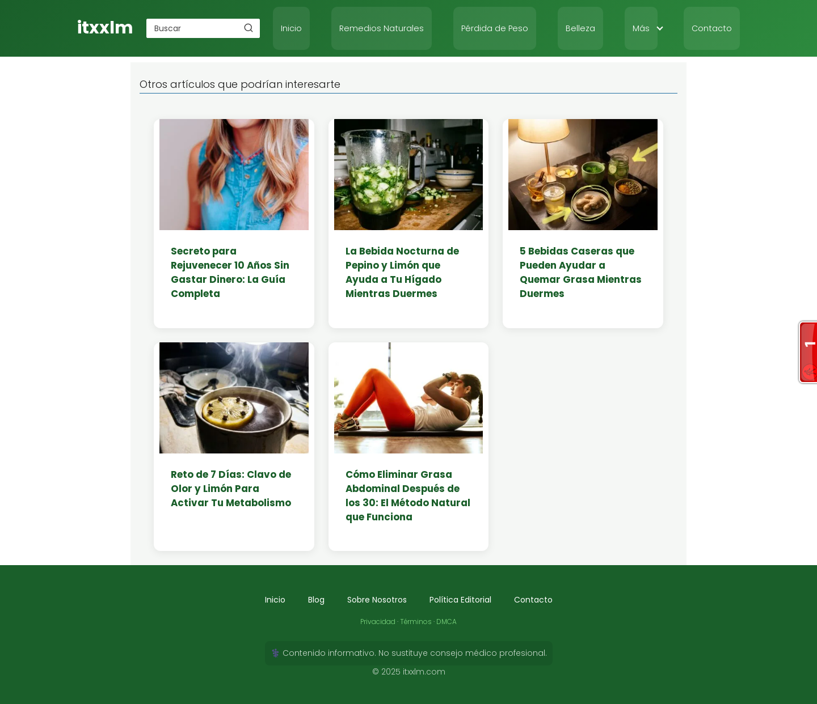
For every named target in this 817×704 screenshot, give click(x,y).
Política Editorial (460, 599)
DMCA (446, 621)
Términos (416, 621)
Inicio (291, 28)
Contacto (712, 28)
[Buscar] (248, 28)
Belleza (580, 28)
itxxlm (105, 28)
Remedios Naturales (381, 28)
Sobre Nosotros (377, 599)
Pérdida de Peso (494, 28)
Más (641, 28)
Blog (316, 599)
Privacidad (377, 621)
